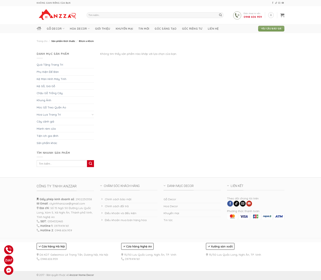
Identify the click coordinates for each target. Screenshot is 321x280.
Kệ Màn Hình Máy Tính (51, 79)
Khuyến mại (124, 28)
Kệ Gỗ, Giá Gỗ (46, 86)
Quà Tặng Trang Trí (50, 64)
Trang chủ (42, 41)
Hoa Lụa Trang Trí (49, 114)
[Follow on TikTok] (276, 3)
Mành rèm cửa (46, 128)
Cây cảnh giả (45, 121)
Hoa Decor (80, 28)
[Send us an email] (279, 3)
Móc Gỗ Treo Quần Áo (51, 107)
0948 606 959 (253, 16)
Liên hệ (213, 28)
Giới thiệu (102, 28)
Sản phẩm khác (47, 143)
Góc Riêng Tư (192, 28)
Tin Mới (143, 28)
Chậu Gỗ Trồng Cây (50, 93)
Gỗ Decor (55, 28)
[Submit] (220, 15)
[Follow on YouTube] (283, 3)
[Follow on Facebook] (273, 3)
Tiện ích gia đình (47, 135)
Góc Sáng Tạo (165, 28)
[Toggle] (92, 114)
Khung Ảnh (44, 100)
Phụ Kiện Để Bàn (48, 71)
